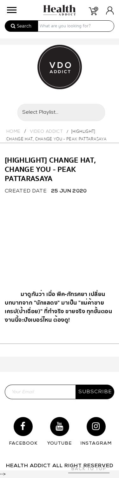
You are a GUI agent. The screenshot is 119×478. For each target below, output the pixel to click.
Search (21, 26)
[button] (11, 8)
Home (13, 131)
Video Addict (46, 131)
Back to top (88, 469)
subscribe (95, 391)
